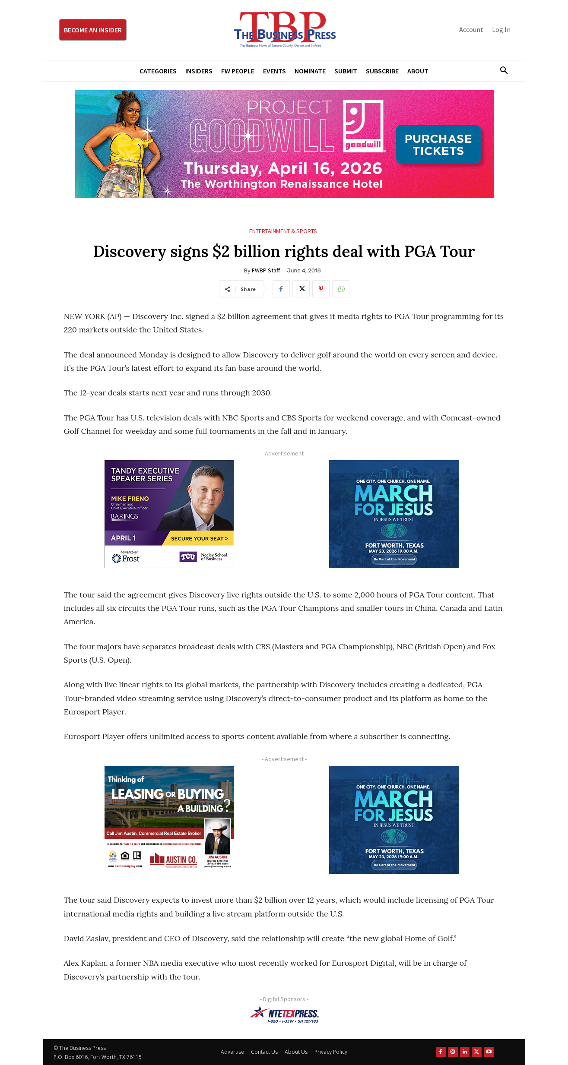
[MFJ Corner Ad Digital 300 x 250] (394, 514)
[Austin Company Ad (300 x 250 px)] (170, 820)
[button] (501, 70)
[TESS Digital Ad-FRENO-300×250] (170, 514)
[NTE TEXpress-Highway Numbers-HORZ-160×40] (284, 1014)
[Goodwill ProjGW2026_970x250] (284, 144)
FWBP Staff (266, 270)
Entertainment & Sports (283, 231)
